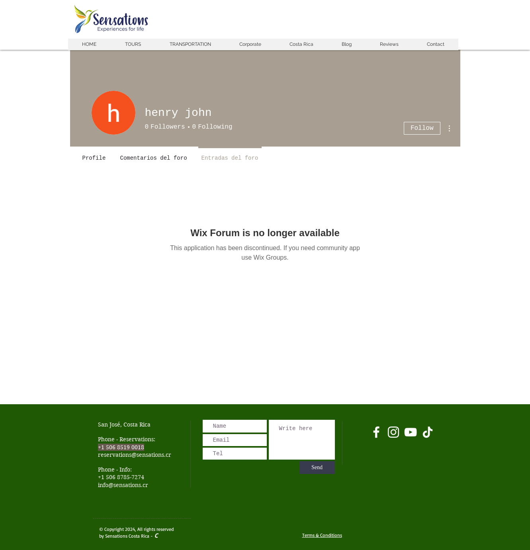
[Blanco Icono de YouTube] (410, 432)
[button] (133, 44)
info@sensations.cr (123, 485)
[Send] (317, 467)
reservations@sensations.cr (134, 454)
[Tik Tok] (427, 432)
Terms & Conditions (322, 535)
